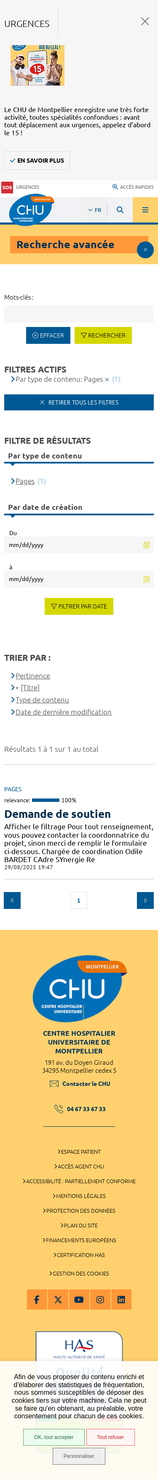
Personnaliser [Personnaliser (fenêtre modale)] (79, 1456)
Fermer (145, 21)
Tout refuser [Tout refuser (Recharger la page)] (110, 1437)
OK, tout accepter (53, 1437)
